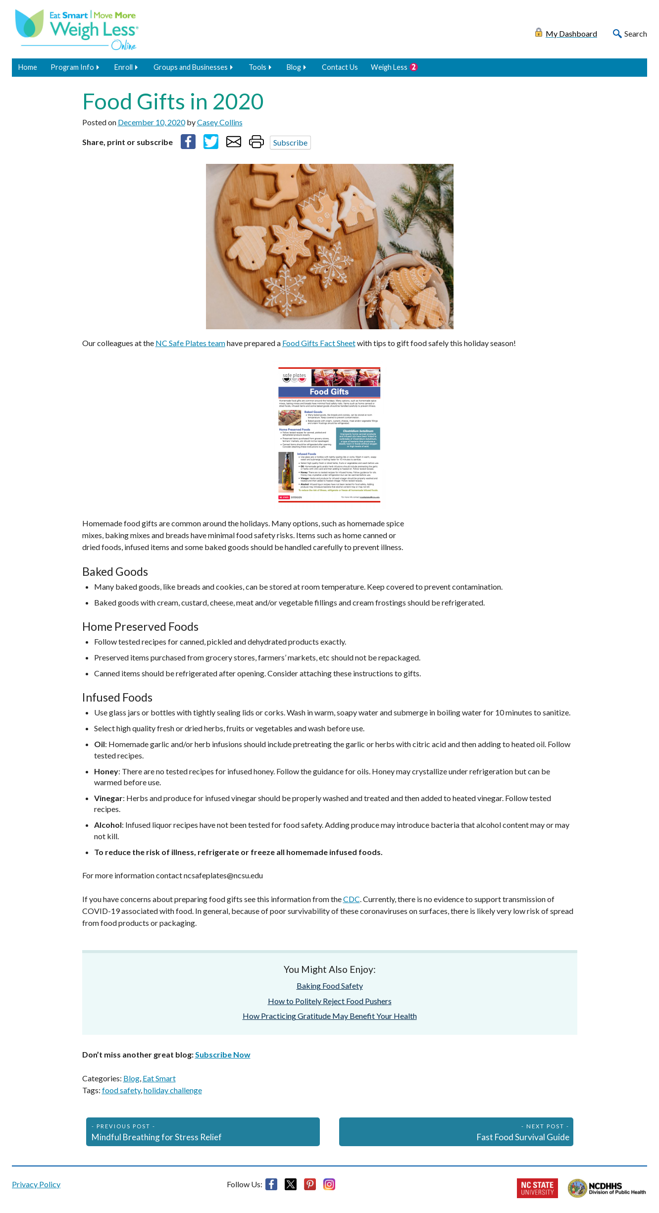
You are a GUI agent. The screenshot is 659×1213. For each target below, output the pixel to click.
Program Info (72, 67)
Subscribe (290, 142)
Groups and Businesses (190, 67)
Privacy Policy (36, 1184)
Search (635, 33)
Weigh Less (389, 67)
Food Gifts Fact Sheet (318, 343)
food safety (121, 1090)
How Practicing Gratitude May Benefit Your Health (330, 1015)
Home (27, 67)
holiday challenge (173, 1090)
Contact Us (340, 67)
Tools (257, 67)
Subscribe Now (223, 1054)
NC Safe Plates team (190, 343)
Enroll (123, 67)
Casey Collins (220, 122)
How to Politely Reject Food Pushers (330, 1001)
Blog (294, 67)
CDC (351, 899)
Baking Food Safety (330, 985)
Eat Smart (159, 1078)
